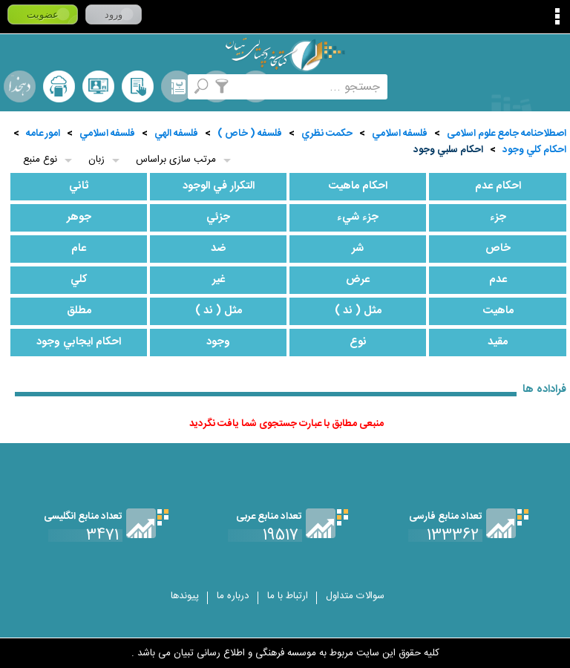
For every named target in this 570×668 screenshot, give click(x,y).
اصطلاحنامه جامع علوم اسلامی (506, 133)
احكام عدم (498, 186)
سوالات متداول (355, 596)
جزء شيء (358, 217)
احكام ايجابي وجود (78, 342)
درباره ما (233, 596)
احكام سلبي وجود (448, 150)
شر (358, 249)
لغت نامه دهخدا (20, 86)
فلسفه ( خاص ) (249, 133)
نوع (358, 342)
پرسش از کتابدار (98, 86)
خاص (498, 249)
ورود (113, 14)
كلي (79, 280)
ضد (218, 249)
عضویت (43, 14)
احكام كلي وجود (534, 150)
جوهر (79, 217)
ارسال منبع (59, 86)
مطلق (79, 311)
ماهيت (498, 311)
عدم (498, 280)
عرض (358, 280)
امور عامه (43, 133)
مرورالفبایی (177, 86)
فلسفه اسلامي (400, 133)
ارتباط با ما (287, 596)
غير (218, 280)
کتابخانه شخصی (138, 86)
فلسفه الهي (176, 133)
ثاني (79, 186)
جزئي (218, 217)
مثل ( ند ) (358, 311)
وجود (218, 342)
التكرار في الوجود (219, 186)
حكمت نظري (327, 133)
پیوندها (185, 596)
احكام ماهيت (357, 186)
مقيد (498, 342)
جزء (498, 217)
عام (78, 249)
